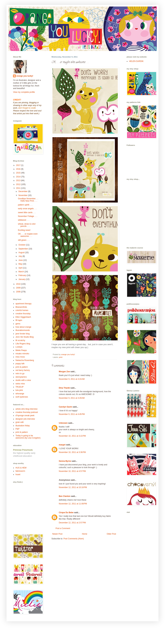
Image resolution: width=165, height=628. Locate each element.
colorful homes (22, 310)
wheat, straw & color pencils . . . (27, 225)
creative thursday (23, 313)
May (20, 264)
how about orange (23, 327)
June (20, 260)
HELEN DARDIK (136, 61)
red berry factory (23, 370)
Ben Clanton (64, 496)
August (21, 252)
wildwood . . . (23, 220)
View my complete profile (24, 92)
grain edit (20, 422)
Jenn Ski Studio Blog (25, 337)
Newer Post (57, 534)
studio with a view (23, 380)
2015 (18, 173)
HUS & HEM (21, 468)
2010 (18, 284)
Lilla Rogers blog (23, 344)
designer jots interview (25, 419)
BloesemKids (21, 307)
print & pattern (22, 367)
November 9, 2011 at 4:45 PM (72, 414)
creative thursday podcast (27, 412)
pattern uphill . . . (25, 205)
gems (18, 324)
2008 (18, 292)
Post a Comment (63, 528)
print (60, 357)
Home (84, 534)
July (20, 256)
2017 (18, 165)
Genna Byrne (65, 461)
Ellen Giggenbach (23, 317)
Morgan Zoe (64, 371)
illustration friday (23, 425)
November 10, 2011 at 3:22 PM (72, 436)
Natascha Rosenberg (25, 360)
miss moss (20, 357)
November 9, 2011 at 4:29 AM (72, 398)
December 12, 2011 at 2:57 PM (72, 523)
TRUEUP (20, 387)
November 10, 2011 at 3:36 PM (72, 452)
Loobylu (19, 347)
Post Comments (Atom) (73, 539)
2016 (18, 169)
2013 (18, 180)
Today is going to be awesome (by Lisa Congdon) (28, 436)
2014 (18, 177)
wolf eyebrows (22, 397)
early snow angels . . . (27, 208)
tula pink (19, 390)
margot (62, 445)
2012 (18, 184)
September (23, 249)
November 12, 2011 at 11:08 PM (73, 504)
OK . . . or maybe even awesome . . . (28, 235)
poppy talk (20, 363)
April (20, 268)
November (23, 195)
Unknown (63, 423)
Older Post (111, 534)
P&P (17, 429)
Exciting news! (24, 230)
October (22, 245)
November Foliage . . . (27, 216)
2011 (18, 188)
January (22, 279)
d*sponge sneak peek (25, 415)
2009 (18, 288)
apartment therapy (23, 303)
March (21, 271)
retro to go (20, 373)
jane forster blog (23, 334)
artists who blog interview (26, 409)
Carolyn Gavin (65, 407)
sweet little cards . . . (27, 212)
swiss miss (20, 384)
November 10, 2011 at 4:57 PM (72, 471)
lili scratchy (20, 340)
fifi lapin (19, 320)
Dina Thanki (64, 388)
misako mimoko (22, 353)
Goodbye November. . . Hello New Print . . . (28, 199)
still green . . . (24, 240)
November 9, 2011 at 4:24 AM (72, 379)
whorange (20, 393)
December (23, 191)
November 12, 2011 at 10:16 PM (73, 487)
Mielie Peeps (21, 350)
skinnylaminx (21, 377)
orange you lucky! (24, 76)
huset (18, 474)
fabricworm (20, 471)
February (22, 275)
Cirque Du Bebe (66, 512)
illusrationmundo (23, 330)
